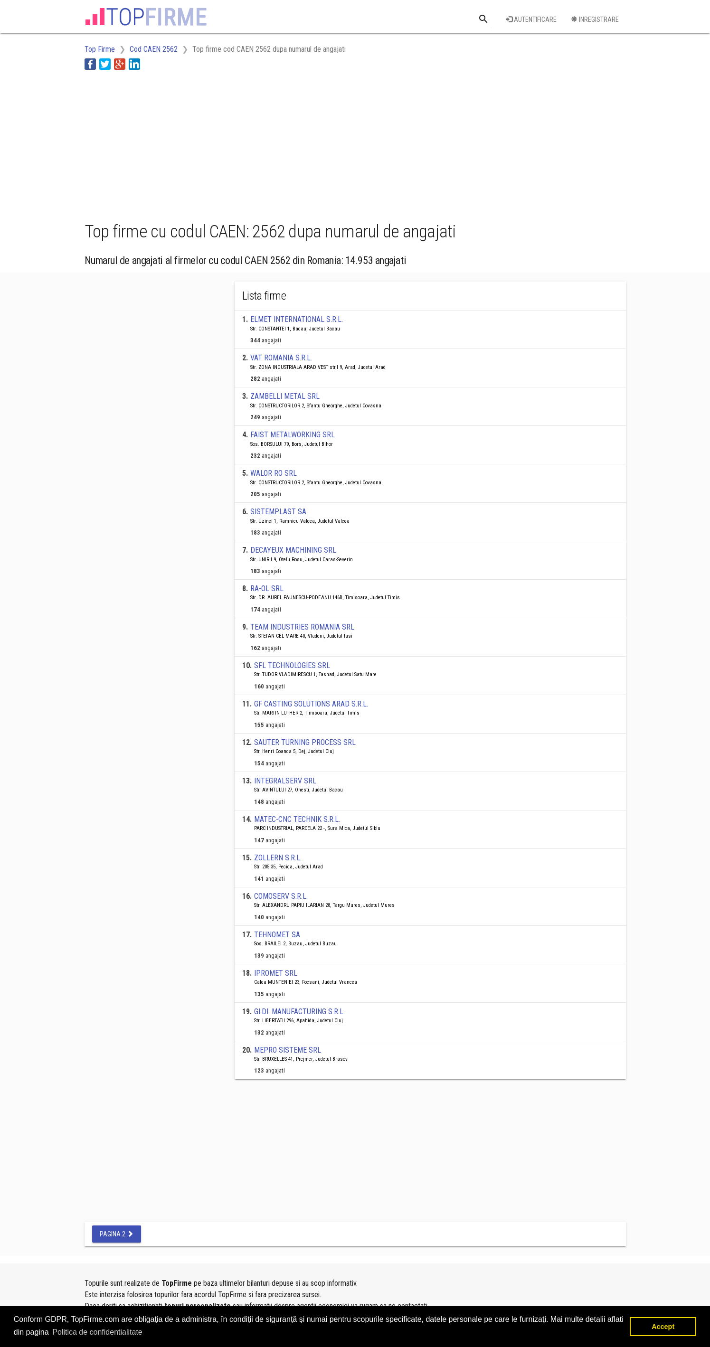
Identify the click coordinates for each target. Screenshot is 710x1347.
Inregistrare (595, 19)
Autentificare (531, 19)
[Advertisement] (257, 143)
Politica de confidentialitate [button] (97, 1332)
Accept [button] (663, 1326)
